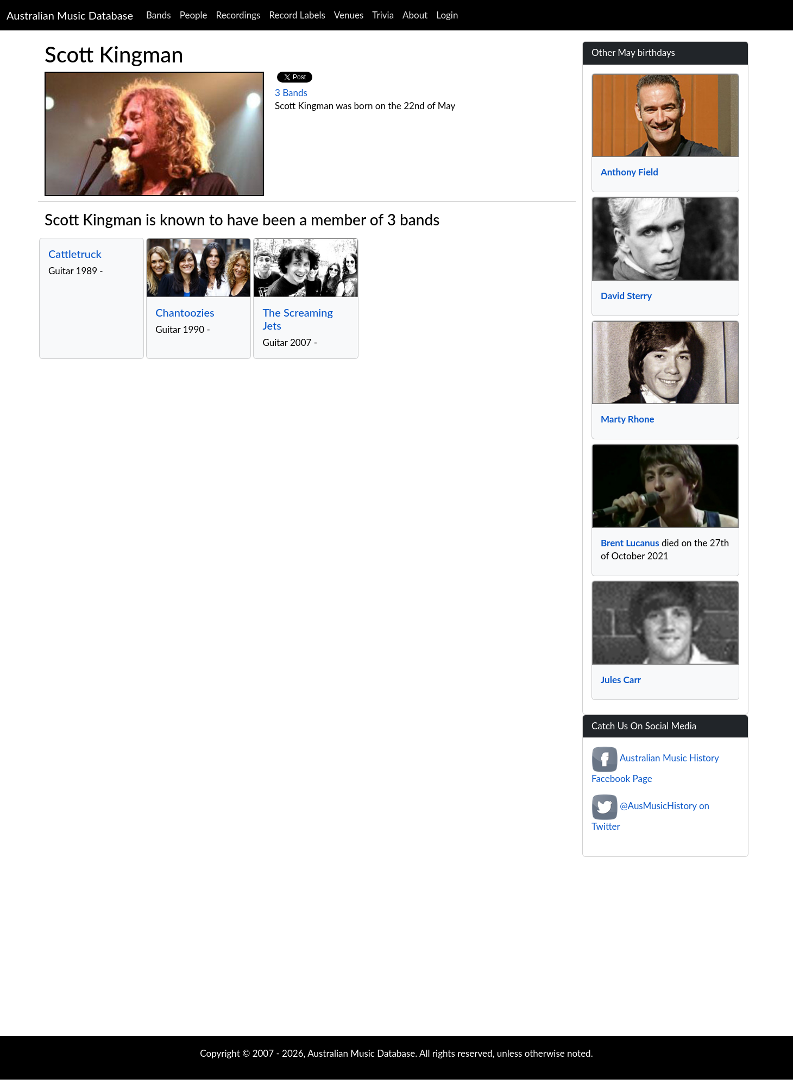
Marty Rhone (627, 419)
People (193, 15)
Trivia (383, 15)
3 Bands (291, 92)
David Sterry (626, 295)
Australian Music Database (70, 15)
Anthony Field (629, 172)
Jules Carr (621, 679)
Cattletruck (75, 253)
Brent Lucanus (630, 542)
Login (447, 15)
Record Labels (297, 15)
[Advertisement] (396, 949)
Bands (158, 15)
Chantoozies (185, 312)
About (414, 15)
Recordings (238, 15)
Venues (349, 15)
